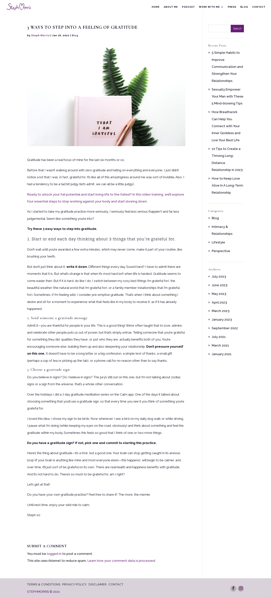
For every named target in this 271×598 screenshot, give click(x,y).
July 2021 (219, 337)
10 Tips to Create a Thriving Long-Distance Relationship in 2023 (227, 159)
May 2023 (219, 294)
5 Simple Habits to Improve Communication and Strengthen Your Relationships (227, 67)
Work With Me (209, 7)
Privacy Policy (74, 584)
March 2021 (220, 345)
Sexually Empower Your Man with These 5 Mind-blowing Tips (227, 96)
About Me (171, 7)
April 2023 (219, 302)
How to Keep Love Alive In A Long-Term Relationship (227, 185)
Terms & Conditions (43, 584)
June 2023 (219, 285)
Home (156, 7)
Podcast (188, 7)
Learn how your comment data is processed (121, 561)
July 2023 (219, 276)
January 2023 (222, 319)
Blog (244, 7)
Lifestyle (218, 242)
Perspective (221, 251)
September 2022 (225, 328)
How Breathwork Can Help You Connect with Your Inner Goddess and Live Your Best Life (226, 126)
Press (232, 7)
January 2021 (221, 354)
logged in (54, 554)
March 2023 (220, 311)
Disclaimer (98, 584)
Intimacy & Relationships (222, 230)
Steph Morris (40, 35)
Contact (258, 7)
